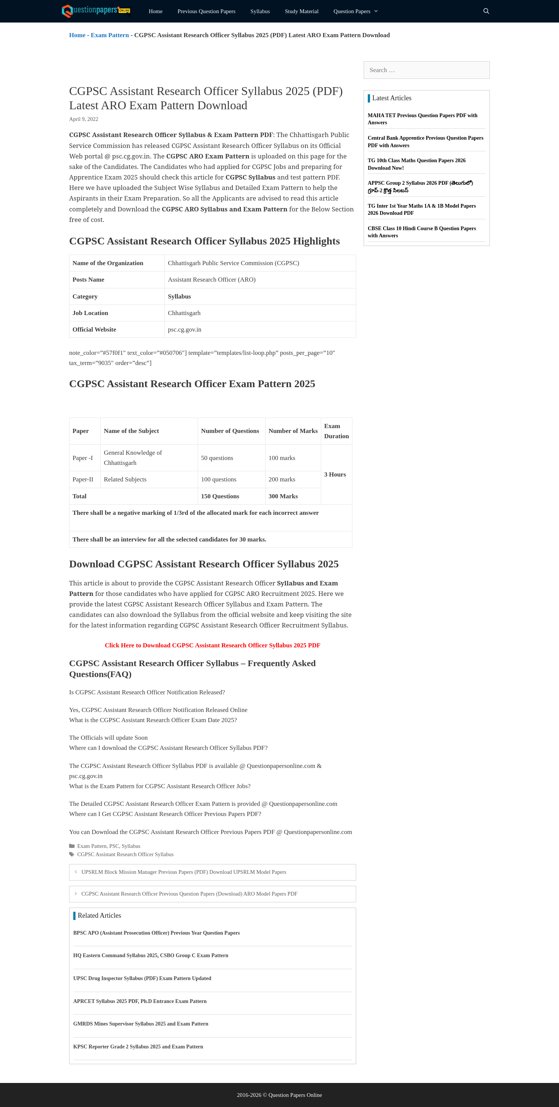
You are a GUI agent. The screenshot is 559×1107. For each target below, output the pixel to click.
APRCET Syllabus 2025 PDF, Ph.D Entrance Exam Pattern (140, 1001)
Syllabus (260, 11)
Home (156, 11)
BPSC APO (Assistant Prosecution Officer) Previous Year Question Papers (156, 933)
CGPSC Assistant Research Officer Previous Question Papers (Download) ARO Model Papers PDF (190, 894)
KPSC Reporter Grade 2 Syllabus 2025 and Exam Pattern (138, 1047)
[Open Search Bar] (486, 11)
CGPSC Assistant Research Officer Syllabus (125, 854)
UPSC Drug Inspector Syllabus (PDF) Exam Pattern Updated (142, 978)
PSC (114, 846)
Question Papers (360, 11)
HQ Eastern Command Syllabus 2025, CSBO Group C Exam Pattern (150, 955)
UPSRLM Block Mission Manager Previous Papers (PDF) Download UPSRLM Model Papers (184, 872)
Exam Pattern (110, 35)
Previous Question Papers (207, 11)
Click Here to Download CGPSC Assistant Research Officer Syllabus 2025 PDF (212, 645)
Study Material (302, 11)
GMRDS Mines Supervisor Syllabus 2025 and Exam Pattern (140, 1024)
